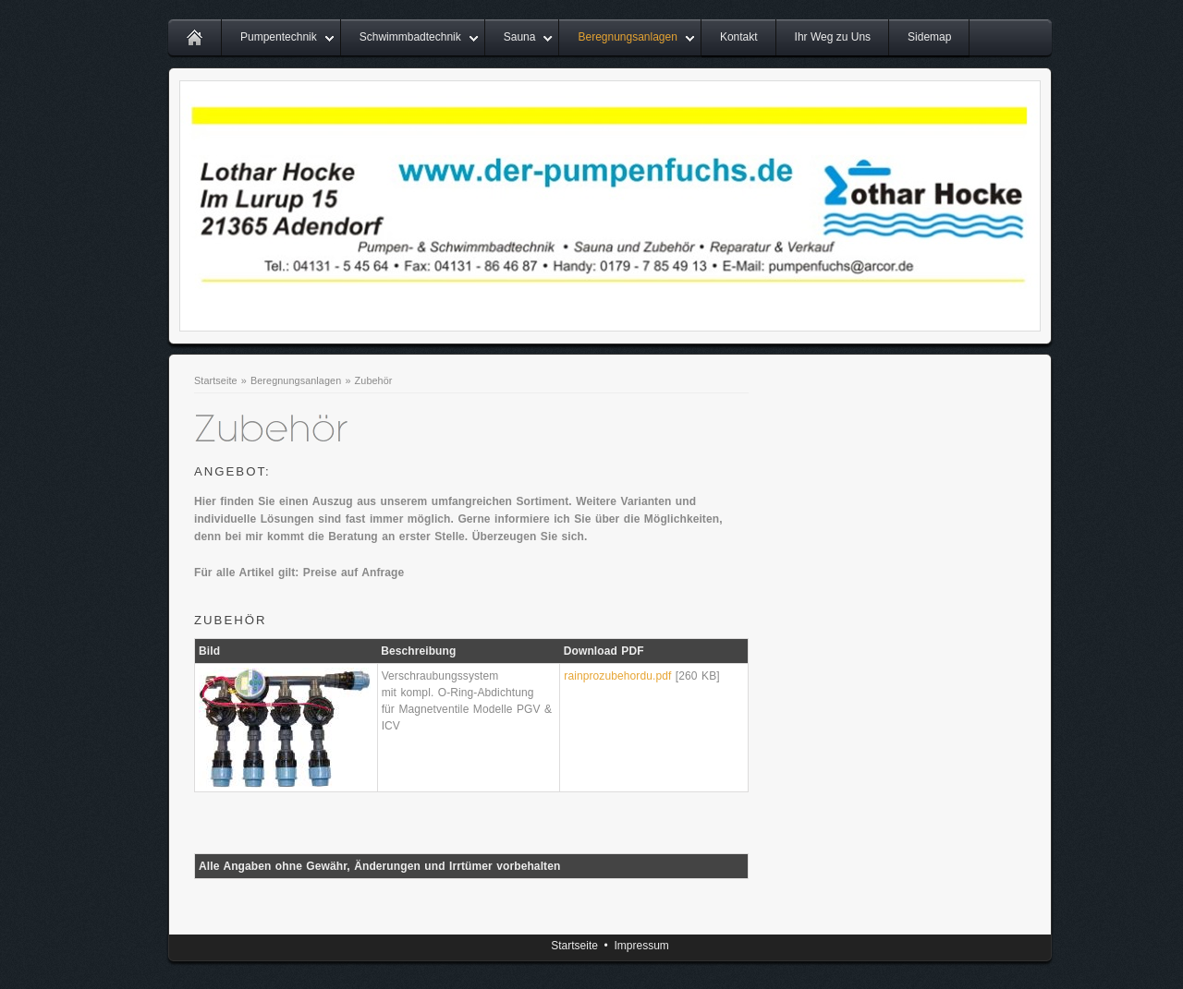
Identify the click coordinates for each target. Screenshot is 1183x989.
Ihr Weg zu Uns (833, 36)
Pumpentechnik (278, 36)
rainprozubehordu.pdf (617, 675)
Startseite (216, 380)
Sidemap (929, 36)
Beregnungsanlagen (627, 36)
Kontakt (739, 36)
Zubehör (374, 380)
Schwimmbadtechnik (410, 36)
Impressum (641, 945)
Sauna (520, 36)
